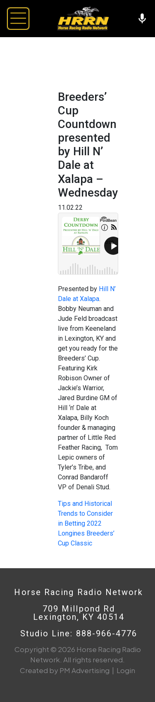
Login (126, 670)
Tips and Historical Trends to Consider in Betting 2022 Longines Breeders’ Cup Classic (86, 523)
